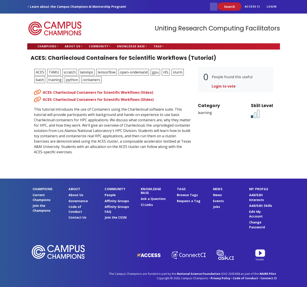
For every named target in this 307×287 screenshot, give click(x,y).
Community (98, 46)
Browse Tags (187, 195)
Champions (46, 46)
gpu (155, 72)
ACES (40, 72)
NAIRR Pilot (268, 274)
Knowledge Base (131, 46)
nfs (165, 72)
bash (40, 79)
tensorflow (106, 72)
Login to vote (224, 86)
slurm (177, 72)
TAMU (54, 72)
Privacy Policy (220, 278)
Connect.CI (268, 278)
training (55, 79)
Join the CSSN (116, 217)
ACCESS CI (252, 6)
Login (272, 6)
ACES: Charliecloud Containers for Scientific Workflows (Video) (98, 92)
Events (218, 201)
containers (91, 79)
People (110, 195)
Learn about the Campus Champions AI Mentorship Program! (78, 6)
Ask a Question (153, 199)
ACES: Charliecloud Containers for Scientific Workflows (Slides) (98, 99)
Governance (78, 201)
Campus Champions (55, 28)
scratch (70, 72)
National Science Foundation (198, 274)
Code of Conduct (245, 278)
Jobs (216, 207)
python (72, 79)
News (217, 195)
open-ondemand (134, 72)
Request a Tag (188, 201)
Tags (158, 46)
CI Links (147, 205)
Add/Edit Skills (260, 205)
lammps (86, 72)
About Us (72, 46)
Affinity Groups (117, 201)
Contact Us (77, 217)
